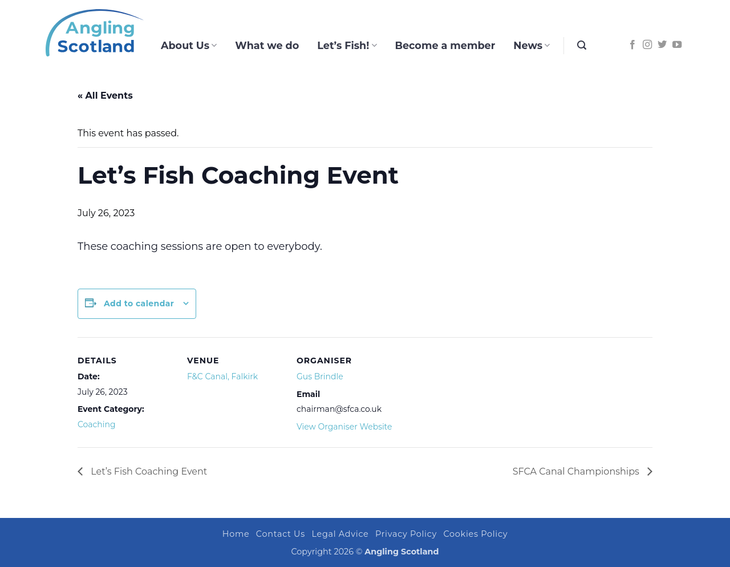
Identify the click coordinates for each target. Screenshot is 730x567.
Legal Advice (339, 534)
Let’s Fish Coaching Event (147, 471)
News (531, 45)
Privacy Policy (406, 534)
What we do (267, 45)
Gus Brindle (320, 376)
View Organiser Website (344, 427)
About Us (189, 45)
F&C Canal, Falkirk (222, 376)
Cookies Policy (476, 534)
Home (236, 534)
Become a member (445, 45)
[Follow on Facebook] (632, 45)
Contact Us (280, 534)
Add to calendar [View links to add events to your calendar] (139, 303)
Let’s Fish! (346, 45)
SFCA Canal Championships (577, 471)
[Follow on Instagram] (647, 45)
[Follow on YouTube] (677, 45)
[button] (581, 45)
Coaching (97, 424)
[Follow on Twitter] (662, 45)
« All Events (105, 95)
